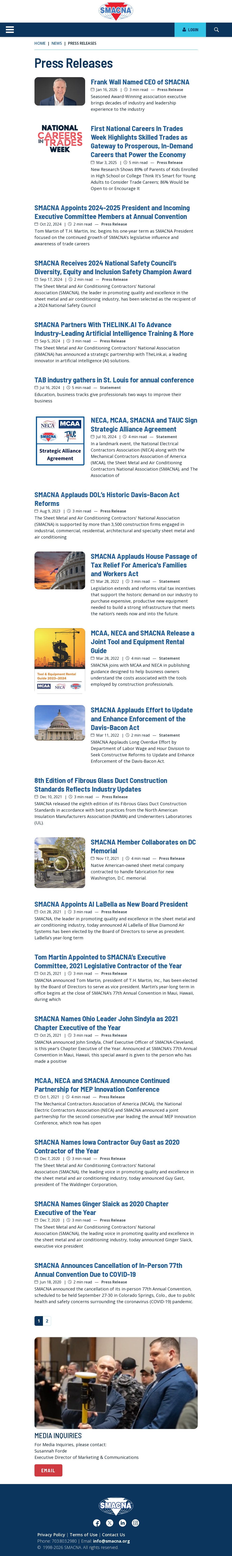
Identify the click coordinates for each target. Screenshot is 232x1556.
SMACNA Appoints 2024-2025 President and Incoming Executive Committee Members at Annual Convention (112, 211)
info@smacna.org (111, 1541)
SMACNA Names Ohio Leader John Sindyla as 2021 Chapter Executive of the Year (106, 1022)
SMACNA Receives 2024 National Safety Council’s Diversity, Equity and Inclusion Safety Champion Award (112, 267)
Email (48, 1470)
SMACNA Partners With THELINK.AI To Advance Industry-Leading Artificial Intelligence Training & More (114, 328)
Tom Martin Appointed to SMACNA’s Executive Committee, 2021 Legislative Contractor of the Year (108, 961)
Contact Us (113, 1534)
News (57, 43)
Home (40, 43)
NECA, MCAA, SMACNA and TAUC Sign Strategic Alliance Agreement (144, 424)
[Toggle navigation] (10, 30)
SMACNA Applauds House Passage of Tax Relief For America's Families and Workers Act (144, 565)
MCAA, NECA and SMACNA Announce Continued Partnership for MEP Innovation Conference (102, 1084)
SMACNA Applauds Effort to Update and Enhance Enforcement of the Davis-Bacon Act (142, 718)
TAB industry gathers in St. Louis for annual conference (114, 379)
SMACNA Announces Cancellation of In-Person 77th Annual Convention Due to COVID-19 (108, 1269)
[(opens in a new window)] (96, 1524)
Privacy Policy (51, 1534)
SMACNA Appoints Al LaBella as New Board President (111, 903)
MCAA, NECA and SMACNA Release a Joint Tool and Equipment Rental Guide (142, 641)
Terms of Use (84, 1534)
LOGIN (190, 29)
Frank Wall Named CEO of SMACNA (140, 81)
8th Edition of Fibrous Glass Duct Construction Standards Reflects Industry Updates (100, 784)
